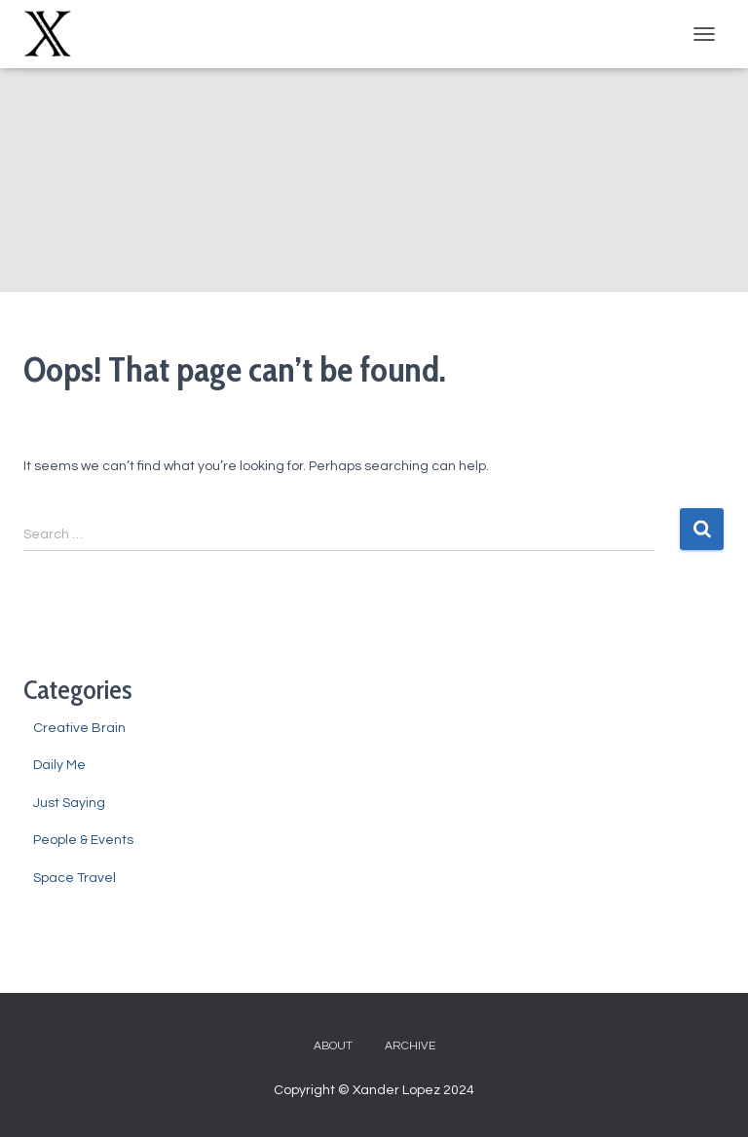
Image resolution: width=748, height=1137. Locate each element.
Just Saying (69, 803)
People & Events (83, 840)
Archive (410, 1046)
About (333, 1046)
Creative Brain (79, 728)
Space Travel (74, 878)
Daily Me (59, 765)
